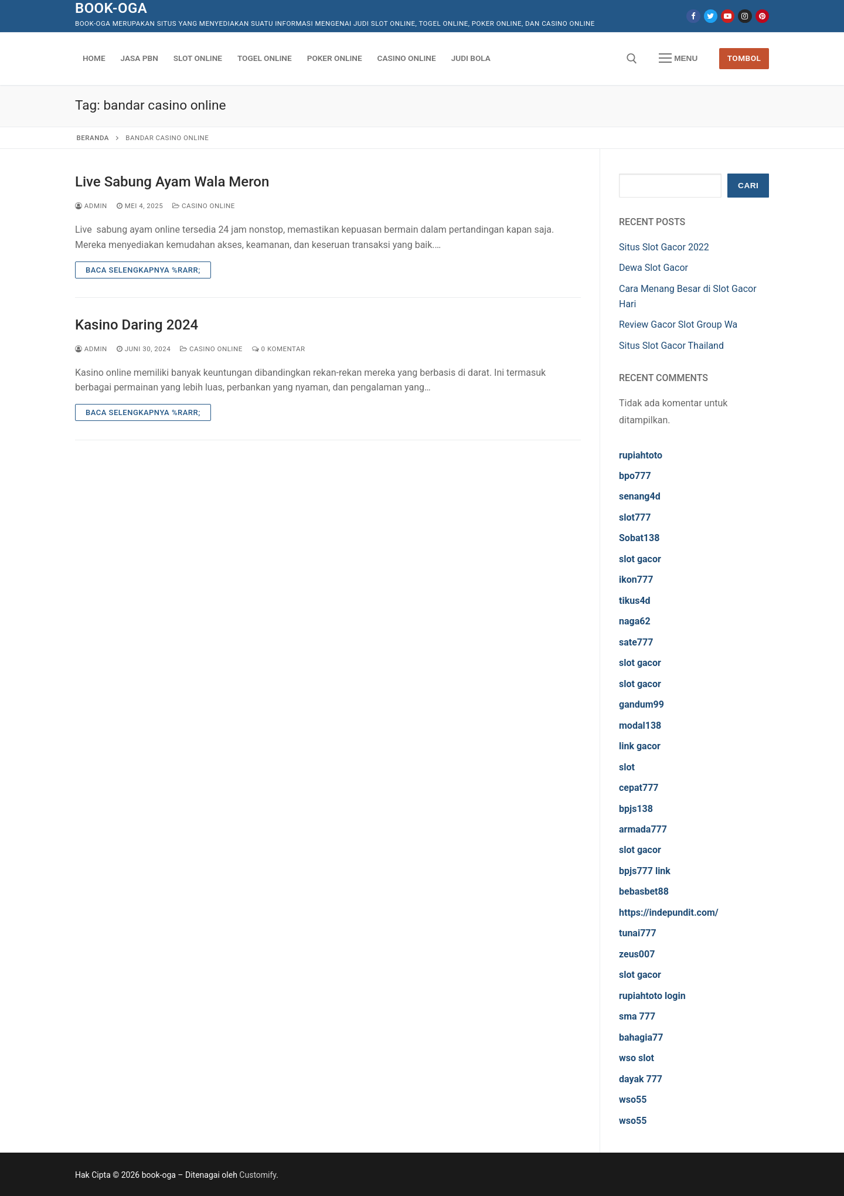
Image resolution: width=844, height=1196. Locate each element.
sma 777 (637, 1016)
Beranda (93, 138)
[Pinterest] (762, 16)
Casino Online (203, 206)
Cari (748, 185)
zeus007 (637, 954)
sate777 (636, 642)
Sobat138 (639, 537)
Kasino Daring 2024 (136, 325)
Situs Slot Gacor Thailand (671, 345)
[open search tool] (632, 58)
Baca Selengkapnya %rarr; (143, 270)
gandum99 (641, 704)
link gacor (640, 746)
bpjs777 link (645, 870)
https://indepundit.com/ (669, 912)
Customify (257, 1175)
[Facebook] (693, 16)
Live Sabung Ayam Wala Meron (172, 182)
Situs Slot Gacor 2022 (664, 247)
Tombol (744, 58)
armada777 (643, 829)
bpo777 (635, 475)
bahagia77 (641, 1037)
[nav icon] (678, 58)
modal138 (640, 725)
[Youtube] (727, 16)
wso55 (632, 1099)
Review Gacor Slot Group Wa (678, 324)
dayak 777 (640, 1079)
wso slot (636, 1058)
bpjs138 (636, 808)
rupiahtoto (640, 455)
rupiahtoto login (652, 995)
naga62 (635, 621)
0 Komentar (278, 349)
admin (91, 206)
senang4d (640, 496)
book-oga (111, 8)
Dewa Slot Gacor (653, 267)
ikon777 (636, 579)
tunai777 (637, 933)
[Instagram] (744, 16)
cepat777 (639, 787)
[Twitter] (710, 16)
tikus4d (635, 600)
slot (627, 767)
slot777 (635, 517)
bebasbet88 (644, 891)
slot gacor (640, 559)
